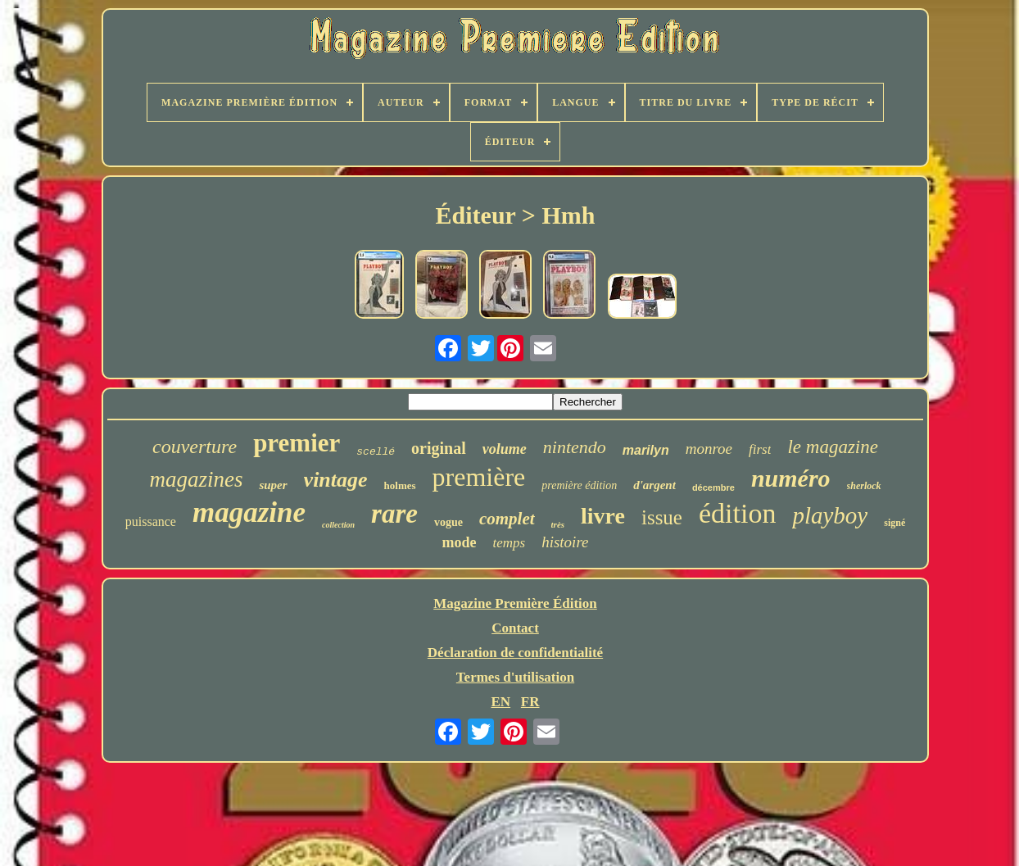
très (558, 524)
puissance (150, 521)
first (760, 449)
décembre (713, 487)
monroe (709, 448)
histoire (564, 542)
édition (737, 513)
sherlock (864, 486)
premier (296, 442)
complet (507, 518)
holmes (400, 485)
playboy (829, 515)
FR (530, 702)
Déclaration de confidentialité (515, 652)
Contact (515, 628)
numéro (791, 478)
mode (459, 542)
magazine (249, 512)
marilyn (646, 450)
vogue (448, 522)
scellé (375, 452)
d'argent (654, 485)
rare (394, 513)
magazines (195, 479)
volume (504, 449)
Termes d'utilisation (515, 677)
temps (508, 543)
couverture (194, 446)
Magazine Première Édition (515, 603)
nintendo (574, 447)
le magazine (832, 447)
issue (661, 517)
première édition (579, 485)
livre (603, 515)
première (479, 477)
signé (894, 522)
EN (500, 702)
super (273, 485)
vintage (336, 480)
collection (338, 524)
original (438, 448)
